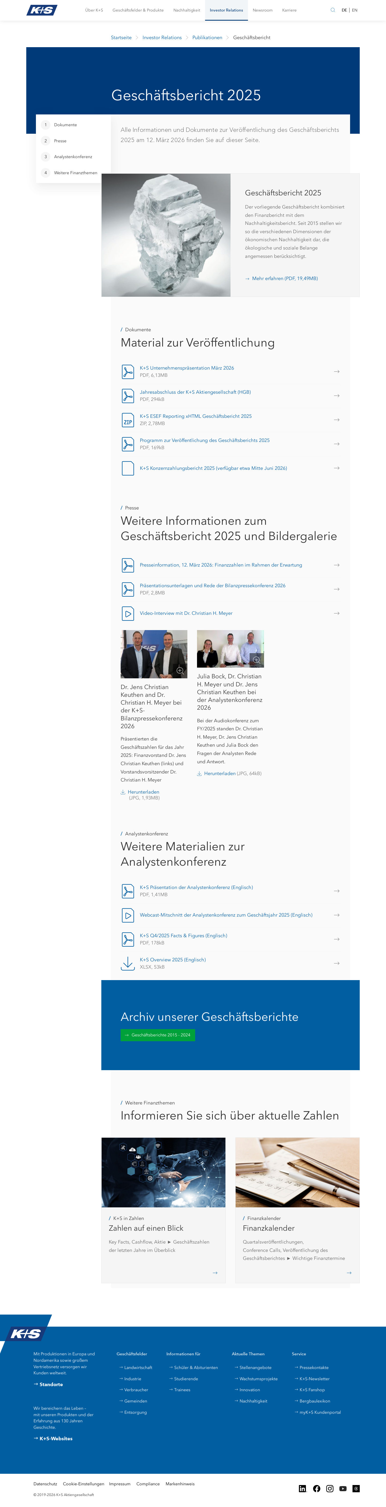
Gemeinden (133, 1401)
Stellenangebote (253, 1367)
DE (344, 10)
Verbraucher (133, 1389)
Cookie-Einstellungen (83, 1483)
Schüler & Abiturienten (193, 1367)
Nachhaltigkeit (250, 1401)
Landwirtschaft (135, 1367)
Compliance (148, 1483)
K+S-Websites (53, 1439)
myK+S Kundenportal (317, 1412)
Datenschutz (45, 1483)
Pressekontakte (311, 1367)
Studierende (183, 1378)
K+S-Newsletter (312, 1378)
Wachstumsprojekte (256, 1378)
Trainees (179, 1389)
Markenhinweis (180, 1483)
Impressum (120, 1483)
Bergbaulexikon (312, 1401)
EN (354, 10)
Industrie (130, 1378)
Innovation (247, 1389)
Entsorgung (133, 1412)
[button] (94, 10)
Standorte (48, 1384)
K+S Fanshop (309, 1389)
